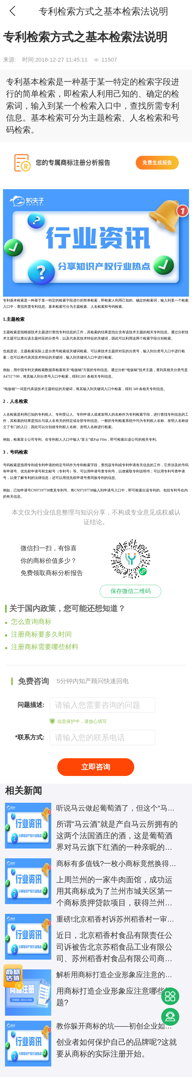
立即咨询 (95, 767)
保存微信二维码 (130, 591)
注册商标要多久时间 (38, 634)
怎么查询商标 (28, 621)
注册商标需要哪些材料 (41, 647)
